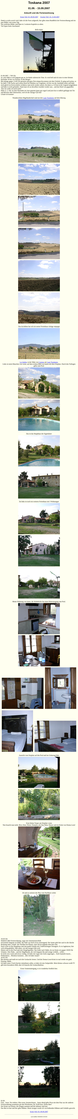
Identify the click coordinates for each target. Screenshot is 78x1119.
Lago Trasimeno (48, 98)
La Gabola (23, 362)
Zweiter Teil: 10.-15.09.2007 (49, 17)
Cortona (41, 362)
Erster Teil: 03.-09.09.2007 (29, 17)
